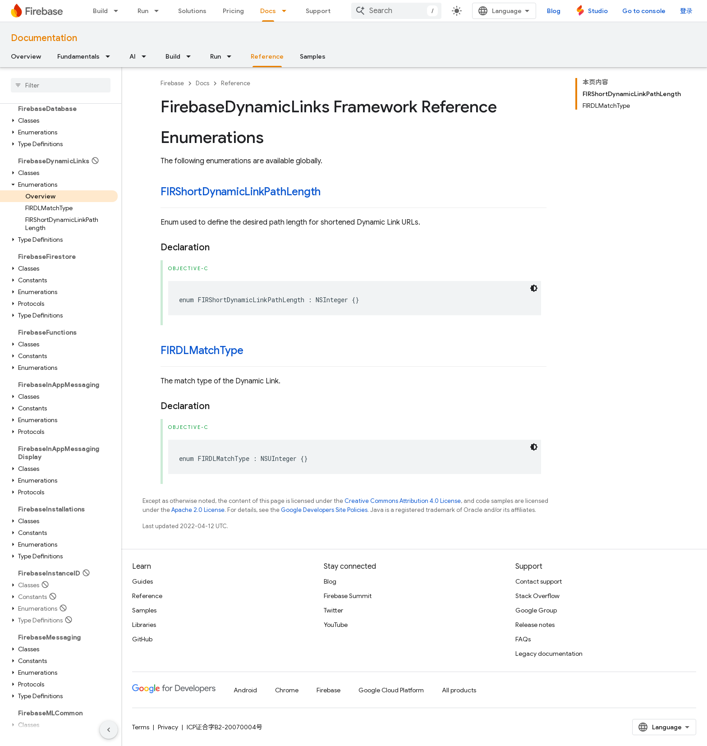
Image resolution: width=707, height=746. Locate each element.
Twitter (333, 610)
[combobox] (396, 11)
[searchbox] (60, 85)
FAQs (523, 639)
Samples (313, 56)
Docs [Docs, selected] (268, 11)
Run (143, 11)
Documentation (44, 38)
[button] (59, 120)
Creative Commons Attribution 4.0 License (402, 501)
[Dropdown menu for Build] (118, 11)
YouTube (336, 625)
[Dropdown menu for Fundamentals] (110, 56)
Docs (202, 83)
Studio (598, 11)
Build (100, 11)
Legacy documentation (549, 653)
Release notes (535, 625)
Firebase (172, 83)
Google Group (536, 610)
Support (318, 11)
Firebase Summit (348, 596)
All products (459, 690)
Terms (140, 727)
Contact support (538, 581)
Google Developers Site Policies (324, 510)
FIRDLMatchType (202, 350)
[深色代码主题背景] (534, 288)
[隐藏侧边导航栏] (109, 730)
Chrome (286, 690)
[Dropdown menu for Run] (159, 11)
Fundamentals (78, 56)
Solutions (192, 11)
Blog (553, 11)
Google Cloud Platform (391, 690)
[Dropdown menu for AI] (146, 56)
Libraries (144, 625)
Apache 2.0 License (198, 510)
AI (132, 56)
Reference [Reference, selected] (267, 56)
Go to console (644, 11)
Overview (26, 56)
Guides (142, 581)
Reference (235, 83)
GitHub (142, 639)
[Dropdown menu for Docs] (287, 11)
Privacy (168, 727)
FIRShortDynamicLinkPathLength (241, 191)
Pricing (233, 11)
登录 (686, 11)
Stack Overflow (537, 596)
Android (245, 690)
